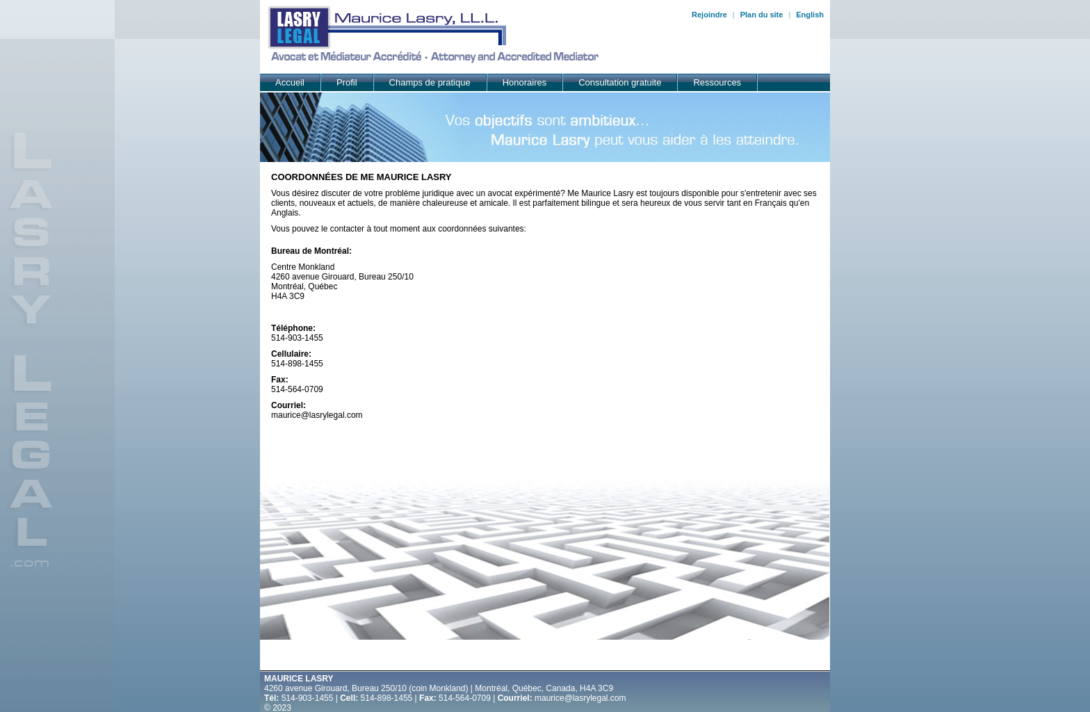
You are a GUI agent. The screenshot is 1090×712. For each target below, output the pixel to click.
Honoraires (525, 82)
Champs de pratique (430, 82)
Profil (346, 82)
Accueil (289, 82)
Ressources (717, 82)
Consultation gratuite (619, 82)
